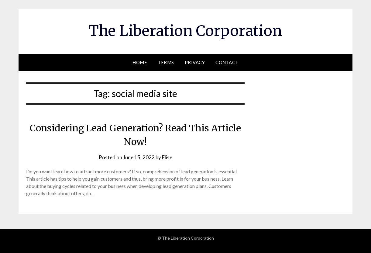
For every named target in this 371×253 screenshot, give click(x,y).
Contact (227, 62)
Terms (166, 62)
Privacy (195, 62)
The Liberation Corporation (185, 31)
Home (139, 62)
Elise (167, 157)
